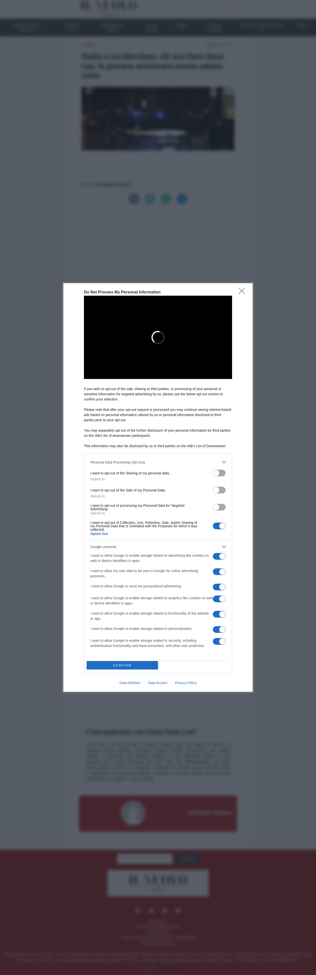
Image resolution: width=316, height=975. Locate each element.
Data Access (157, 683)
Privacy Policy (186, 683)
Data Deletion (129, 683)
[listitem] (158, 462)
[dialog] (158, 487)
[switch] (219, 473)
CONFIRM (122, 665)
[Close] (243, 292)
